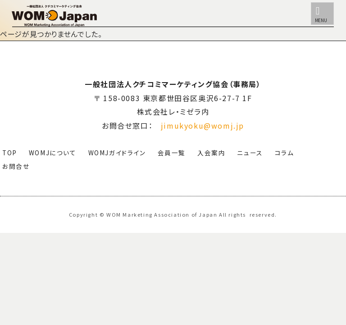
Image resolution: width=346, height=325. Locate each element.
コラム (284, 152)
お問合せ (16, 166)
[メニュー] (322, 13)
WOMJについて (53, 152)
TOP (9, 152)
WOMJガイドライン (117, 152)
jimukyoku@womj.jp (202, 125)
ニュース (250, 152)
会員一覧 (172, 152)
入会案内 (211, 152)
